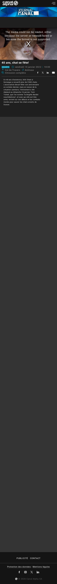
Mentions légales (41, 567)
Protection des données (19, 567)
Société (5, 67)
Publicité (22, 558)
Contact (35, 558)
